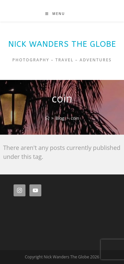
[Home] (47, 118)
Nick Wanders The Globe (62, 44)
